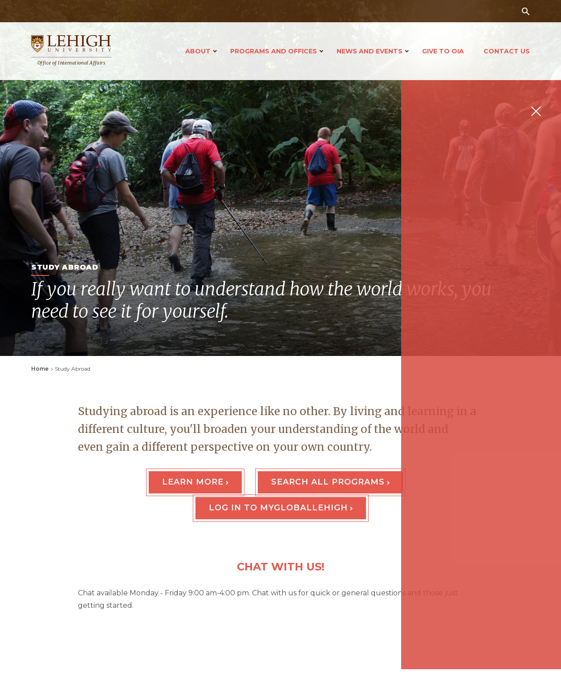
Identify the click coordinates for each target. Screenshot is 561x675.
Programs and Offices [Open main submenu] (273, 51)
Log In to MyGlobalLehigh (278, 508)
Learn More (193, 482)
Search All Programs (328, 482)
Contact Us (507, 51)
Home (40, 368)
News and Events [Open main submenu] (369, 51)
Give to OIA (443, 51)
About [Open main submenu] (198, 51)
